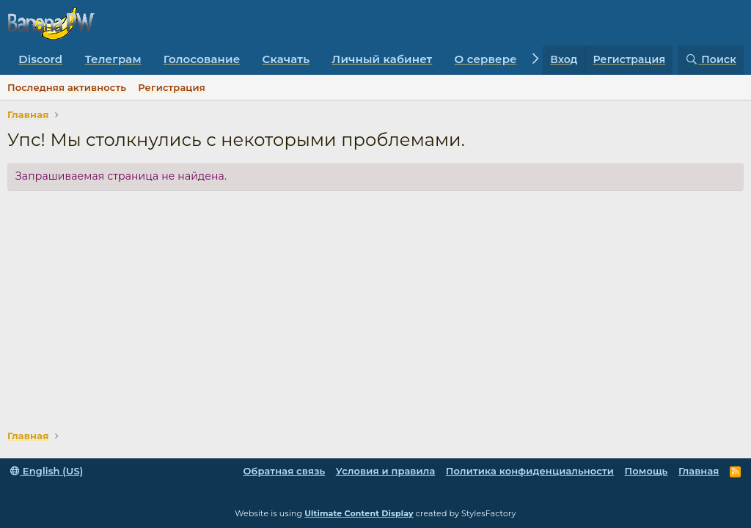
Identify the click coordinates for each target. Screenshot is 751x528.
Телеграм (112, 59)
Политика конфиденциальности (530, 471)
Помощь (646, 471)
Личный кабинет (381, 59)
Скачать (286, 59)
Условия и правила (386, 471)
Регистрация (171, 87)
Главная (698, 471)
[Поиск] (711, 60)
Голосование (202, 59)
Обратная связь (284, 471)
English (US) (46, 471)
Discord (40, 59)
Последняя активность (66, 87)
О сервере (486, 59)
